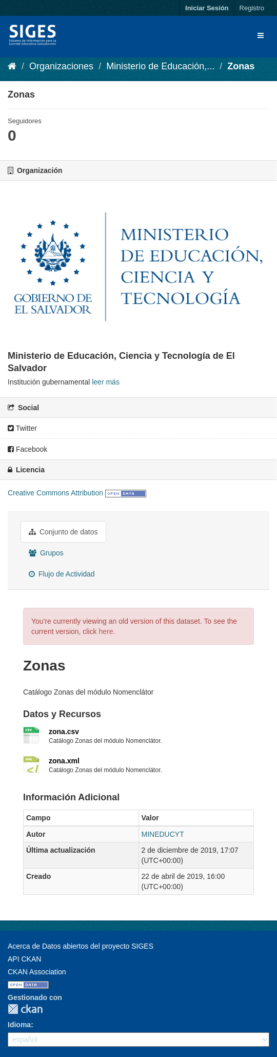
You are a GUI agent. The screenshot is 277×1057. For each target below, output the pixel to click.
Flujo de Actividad (62, 574)
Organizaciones (61, 66)
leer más (106, 382)
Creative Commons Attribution (55, 493)
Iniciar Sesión (207, 8)
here (105, 631)
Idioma (19, 1025)
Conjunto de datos (63, 532)
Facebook (27, 449)
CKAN (25, 1009)
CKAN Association (37, 972)
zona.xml (64, 761)
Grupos (46, 553)
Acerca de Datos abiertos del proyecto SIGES (80, 946)
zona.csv (64, 731)
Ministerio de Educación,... (160, 66)
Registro (252, 8)
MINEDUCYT (163, 834)
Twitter (22, 428)
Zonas (240, 66)
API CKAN (24, 959)
